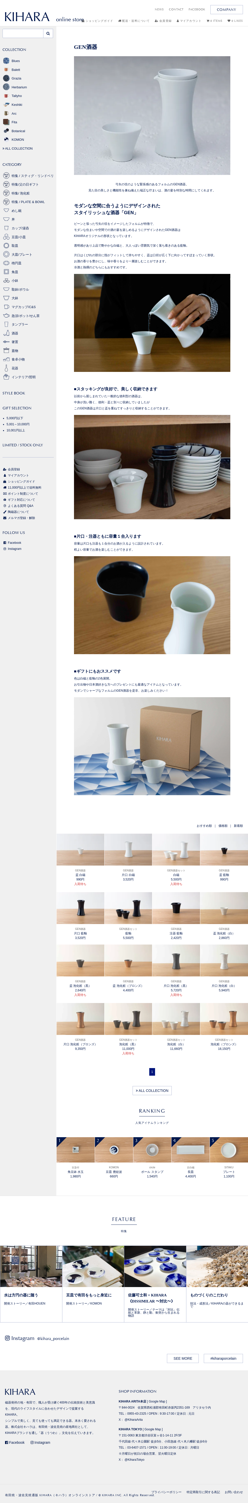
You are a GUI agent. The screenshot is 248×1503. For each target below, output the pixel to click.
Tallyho (12, 96)
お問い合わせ (234, 1492)
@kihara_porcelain (53, 1338)
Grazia (12, 78)
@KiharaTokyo (134, 1459)
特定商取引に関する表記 (203, 1492)
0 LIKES (235, 21)
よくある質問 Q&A (18, 506)
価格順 (223, 826)
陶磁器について (16, 512)
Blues (11, 61)
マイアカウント (189, 21)
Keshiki (12, 105)
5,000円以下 (15, 418)
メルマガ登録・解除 (19, 518)
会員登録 (163, 21)
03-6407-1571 (136, 1447)
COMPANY (226, 9)
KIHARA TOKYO (130, 1429)
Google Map (157, 1401)
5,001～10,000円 (18, 424)
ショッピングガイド (97, 21)
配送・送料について (134, 21)
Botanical (14, 131)
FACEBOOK (197, 9)
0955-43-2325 (136, 1413)
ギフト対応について (19, 500)
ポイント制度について (20, 493)
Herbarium (15, 87)
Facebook (12, 543)
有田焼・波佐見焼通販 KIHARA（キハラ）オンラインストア (50, 1495)
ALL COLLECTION (152, 1091)
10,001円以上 (16, 430)
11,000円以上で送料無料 (22, 487)
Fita (10, 122)
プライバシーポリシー (166, 1492)
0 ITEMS (214, 21)
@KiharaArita (134, 1419)
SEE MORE (182, 1358)
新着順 (238, 826)
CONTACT (176, 9)
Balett (11, 70)
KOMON (13, 140)
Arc (10, 113)
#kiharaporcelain (223, 1358)
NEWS (159, 9)
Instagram (12, 549)
